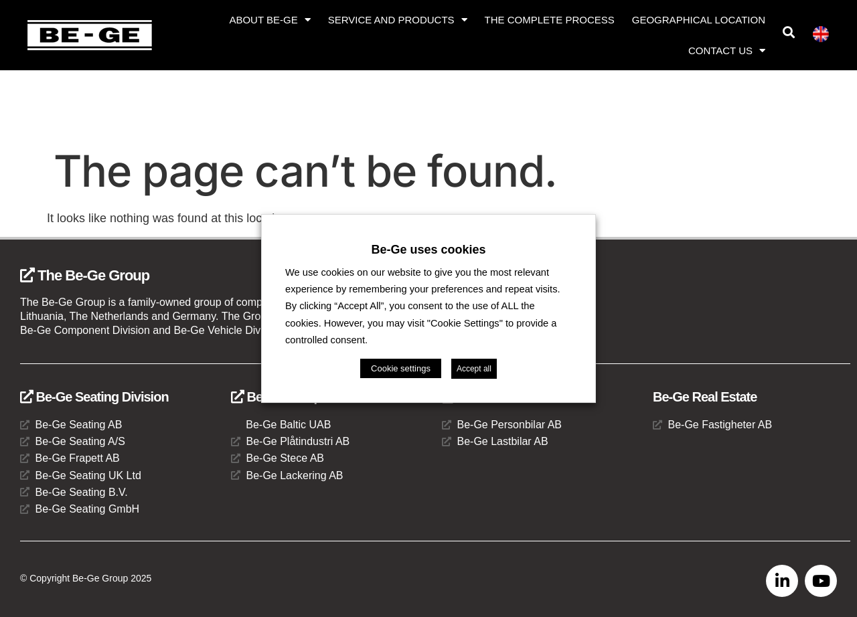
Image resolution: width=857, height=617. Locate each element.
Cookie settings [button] (401, 368)
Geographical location (698, 19)
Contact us (726, 50)
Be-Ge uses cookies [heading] (428, 249)
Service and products (397, 19)
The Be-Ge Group (84, 275)
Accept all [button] (474, 368)
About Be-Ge (269, 19)
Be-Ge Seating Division (94, 396)
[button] (788, 32)
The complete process (550, 19)
